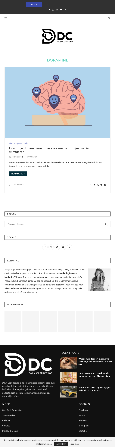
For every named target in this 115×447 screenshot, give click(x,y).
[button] (44, 4)
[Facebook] (49, 10)
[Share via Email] (105, 184)
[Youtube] (61, 10)
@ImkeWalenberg (29, 292)
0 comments (16, 184)
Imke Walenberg (54, 269)
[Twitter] (65, 10)
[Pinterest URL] (13, 321)
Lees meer (74, 444)
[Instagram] (53, 10)
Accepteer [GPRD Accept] (61, 444)
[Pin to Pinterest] (101, 184)
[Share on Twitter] (98, 184)
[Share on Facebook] (94, 184)
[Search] (109, 18)
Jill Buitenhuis (17, 157)
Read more (18, 174)
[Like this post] (91, 184)
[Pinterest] (57, 10)
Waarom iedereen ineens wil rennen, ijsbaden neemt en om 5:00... (95, 361)
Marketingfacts (66, 273)
